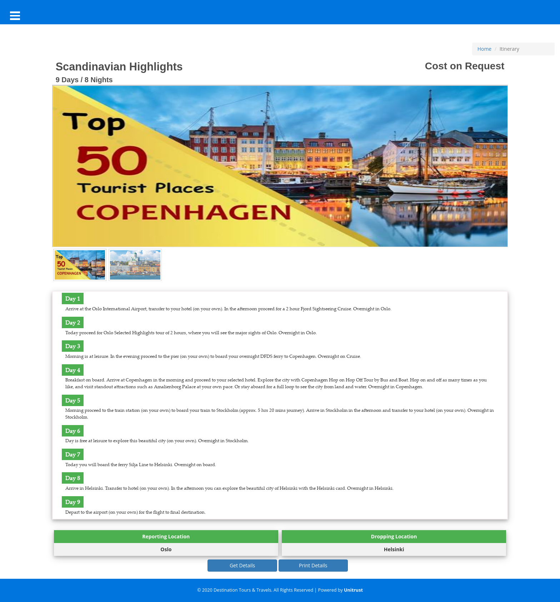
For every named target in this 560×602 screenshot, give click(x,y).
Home (485, 48)
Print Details (313, 565)
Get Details (242, 565)
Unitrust (353, 590)
